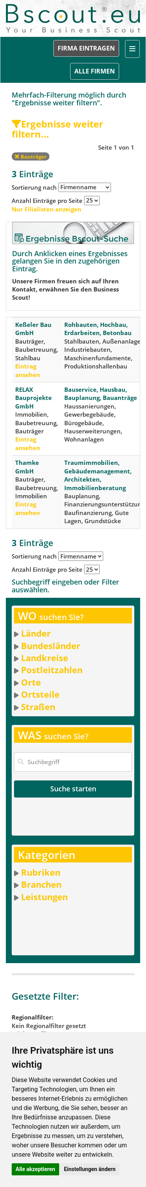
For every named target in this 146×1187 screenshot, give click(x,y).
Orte (31, 682)
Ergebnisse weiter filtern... (57, 128)
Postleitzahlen (52, 670)
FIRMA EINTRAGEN (86, 48)
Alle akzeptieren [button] (35, 1169)
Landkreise (44, 657)
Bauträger (30, 156)
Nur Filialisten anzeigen (46, 209)
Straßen (38, 706)
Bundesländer (50, 645)
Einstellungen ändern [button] (90, 1169)
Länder (36, 633)
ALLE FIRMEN (94, 71)
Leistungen (44, 896)
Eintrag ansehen (27, 370)
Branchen (41, 884)
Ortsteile (40, 694)
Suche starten (73, 788)
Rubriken (40, 872)
